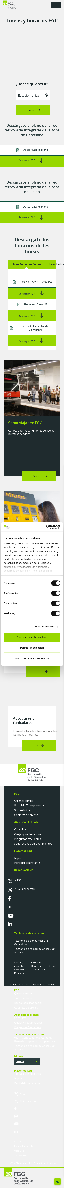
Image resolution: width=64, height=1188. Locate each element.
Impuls (18, 858)
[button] (57, 5)
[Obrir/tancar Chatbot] (57, 1181)
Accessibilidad (38, 969)
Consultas (20, 829)
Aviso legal (19, 962)
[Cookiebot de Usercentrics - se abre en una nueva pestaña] (46, 527)
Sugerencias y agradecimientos (33, 843)
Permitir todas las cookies (32, 637)
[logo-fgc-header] (13, 4)
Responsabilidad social (28, 1003)
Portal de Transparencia (29, 805)
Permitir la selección (32, 647)
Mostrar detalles (44, 626)
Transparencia (23, 998)
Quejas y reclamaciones (28, 834)
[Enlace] (32, 161)
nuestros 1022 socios (30, 543)
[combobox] (33, 95)
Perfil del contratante (27, 863)
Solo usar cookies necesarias (32, 658)
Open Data (36, 966)
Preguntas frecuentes (27, 839)
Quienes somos (23, 801)
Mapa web (19, 973)
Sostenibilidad (22, 810)
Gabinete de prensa (26, 815)
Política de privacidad (24, 1146)
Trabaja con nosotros (27, 1074)
